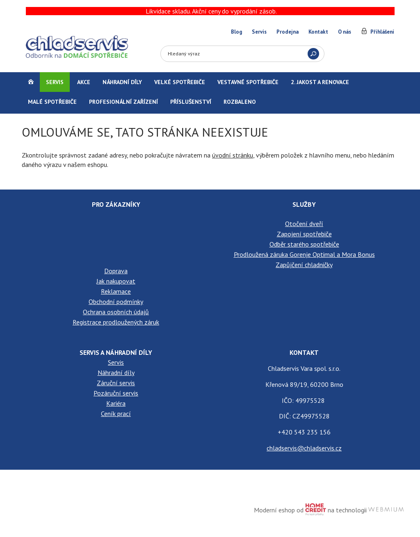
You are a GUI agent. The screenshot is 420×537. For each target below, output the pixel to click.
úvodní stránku (232, 155)
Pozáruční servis (116, 393)
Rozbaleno (240, 101)
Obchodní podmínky (116, 301)
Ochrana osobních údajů (116, 312)
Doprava (116, 271)
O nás (344, 31)
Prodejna (287, 31)
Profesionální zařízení (123, 101)
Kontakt (318, 31)
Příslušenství (190, 101)
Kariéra (116, 403)
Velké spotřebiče (179, 82)
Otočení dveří (304, 223)
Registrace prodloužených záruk (116, 322)
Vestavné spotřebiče (247, 82)
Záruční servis (116, 383)
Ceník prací (116, 413)
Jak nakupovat (115, 281)
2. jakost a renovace (320, 82)
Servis (259, 31)
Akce (83, 82)
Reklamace (116, 291)
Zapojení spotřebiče (304, 234)
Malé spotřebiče (52, 101)
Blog (236, 31)
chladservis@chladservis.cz (304, 448)
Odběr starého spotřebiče (304, 244)
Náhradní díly (122, 82)
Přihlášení (382, 31)
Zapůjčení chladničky (304, 265)
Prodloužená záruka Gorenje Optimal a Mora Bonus (304, 254)
